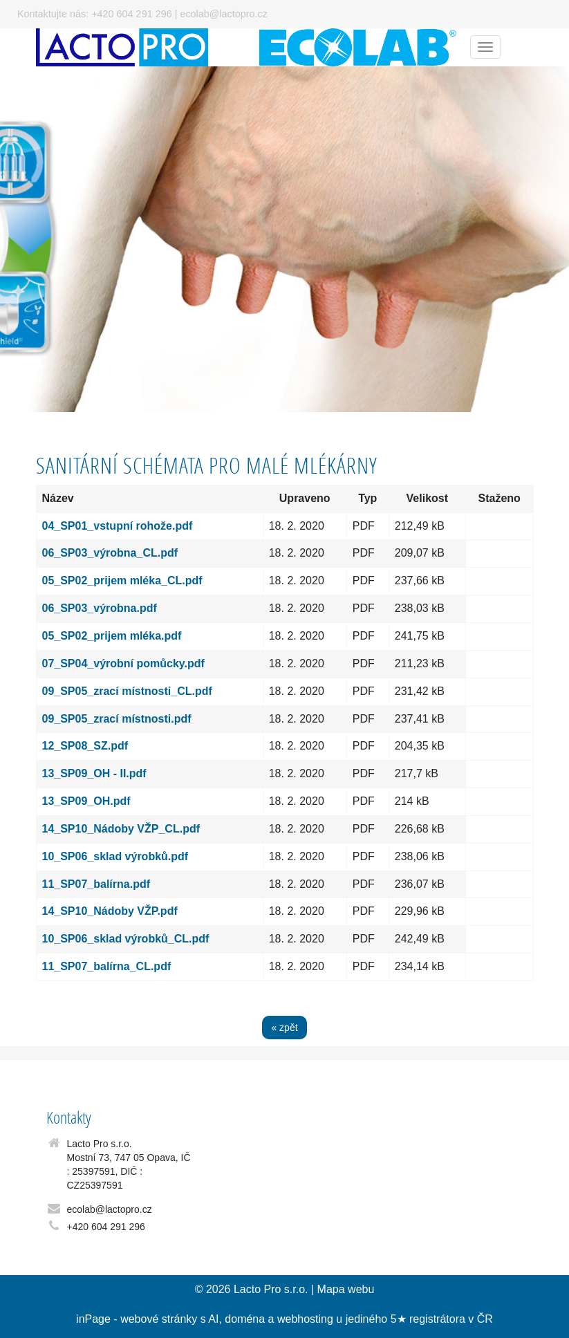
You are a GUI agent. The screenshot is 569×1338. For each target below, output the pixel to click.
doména (245, 1319)
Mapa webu (346, 1289)
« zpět (284, 1027)
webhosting (305, 1319)
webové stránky (158, 1319)
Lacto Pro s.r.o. (271, 1289)
